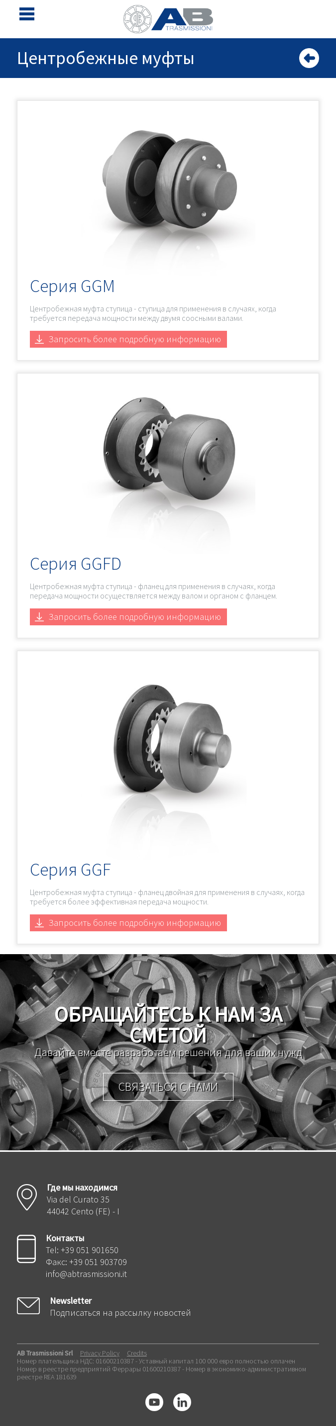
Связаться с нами (168, 1086)
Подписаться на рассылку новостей (120, 1312)
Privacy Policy (99, 1353)
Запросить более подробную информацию (134, 339)
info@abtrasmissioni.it (86, 1273)
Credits (137, 1353)
